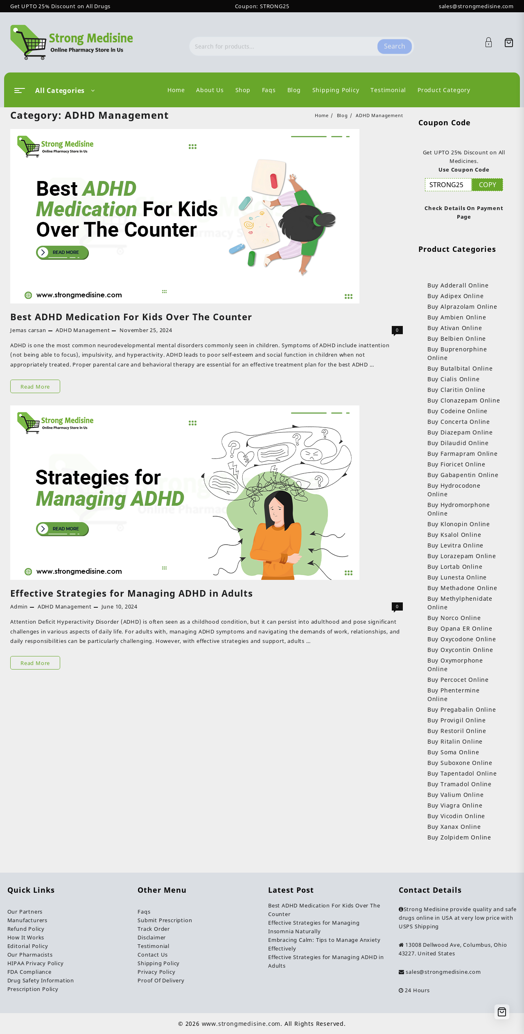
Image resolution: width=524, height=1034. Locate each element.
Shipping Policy (159, 963)
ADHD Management (83, 330)
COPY (487, 184)
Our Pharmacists (30, 954)
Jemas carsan (28, 330)
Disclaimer (152, 937)
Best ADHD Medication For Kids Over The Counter (131, 316)
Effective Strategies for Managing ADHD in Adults (131, 593)
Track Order (154, 928)
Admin (19, 606)
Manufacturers (27, 920)
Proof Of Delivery (161, 980)
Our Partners (25, 911)
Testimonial (153, 946)
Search (394, 42)
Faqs (144, 911)
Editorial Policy (27, 946)
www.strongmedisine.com (241, 1023)
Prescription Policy (33, 989)
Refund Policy (26, 928)
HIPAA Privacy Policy (35, 963)
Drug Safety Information (40, 980)
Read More (35, 386)
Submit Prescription (165, 920)
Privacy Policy (156, 971)
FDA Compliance (29, 971)
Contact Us (153, 954)
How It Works (26, 937)
